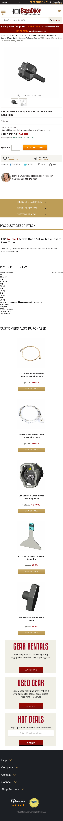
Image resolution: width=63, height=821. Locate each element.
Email (43, 164)
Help (21, 2)
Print (55, 164)
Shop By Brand (13, 35)
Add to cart (35, 147)
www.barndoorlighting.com (36, 657)
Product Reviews (27, 208)
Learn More (31, 669)
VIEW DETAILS (31, 388)
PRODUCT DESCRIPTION (29, 201)
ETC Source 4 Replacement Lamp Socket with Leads (31, 375)
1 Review (4, 121)
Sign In (4, 2)
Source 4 (12, 239)
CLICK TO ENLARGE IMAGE (33, 96)
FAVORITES (18, 158)
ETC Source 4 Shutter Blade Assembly (31, 557)
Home (3, 35)
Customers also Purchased (26, 215)
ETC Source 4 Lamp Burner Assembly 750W (31, 497)
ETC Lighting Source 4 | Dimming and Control (38, 35)
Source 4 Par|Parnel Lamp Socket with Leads (31, 436)
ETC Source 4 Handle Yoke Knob (31, 619)
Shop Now (30, 706)
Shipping (49, 158)
